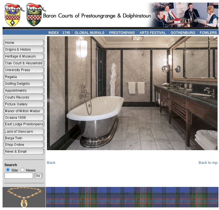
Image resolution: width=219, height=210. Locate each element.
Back (51, 162)
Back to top (208, 162)
